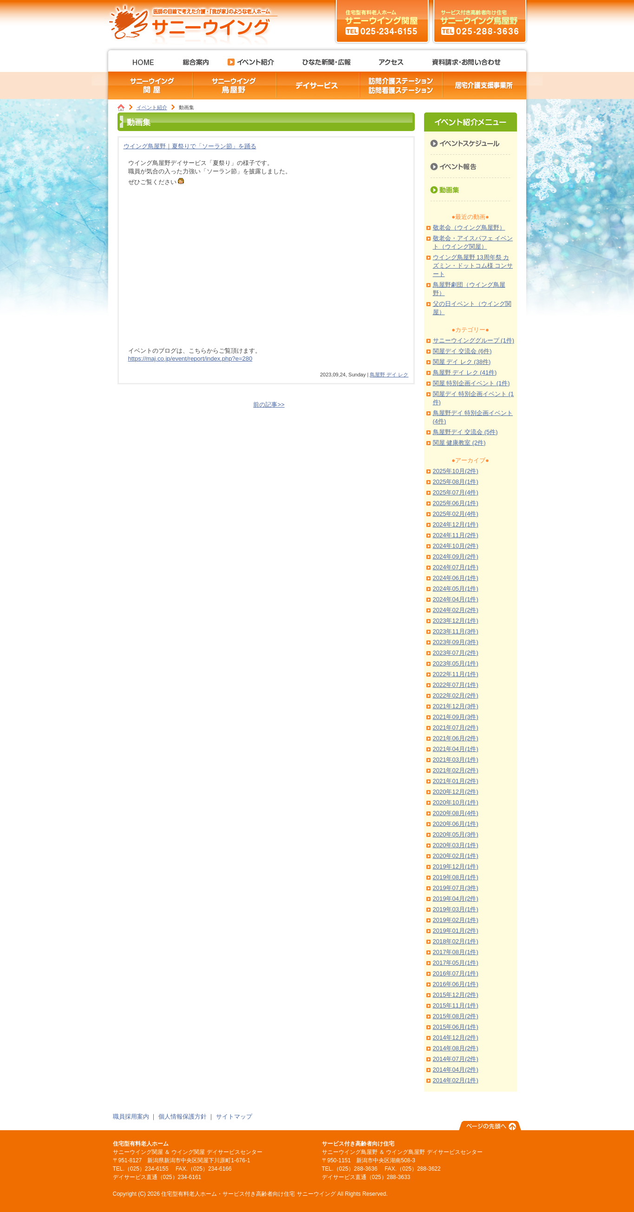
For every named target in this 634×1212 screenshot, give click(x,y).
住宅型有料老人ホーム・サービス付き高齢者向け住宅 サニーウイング (196, 21)
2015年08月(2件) (455, 1016)
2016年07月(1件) (455, 973)
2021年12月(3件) (455, 706)
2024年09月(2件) (455, 556)
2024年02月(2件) (455, 609)
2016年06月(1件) (455, 984)
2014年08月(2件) (455, 1048)
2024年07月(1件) (455, 567)
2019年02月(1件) (455, 919)
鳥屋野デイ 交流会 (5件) (465, 431)
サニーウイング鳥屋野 (479, 21)
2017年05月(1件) (455, 962)
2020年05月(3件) (455, 834)
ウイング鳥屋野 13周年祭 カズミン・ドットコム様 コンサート (473, 265)
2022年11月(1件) (455, 674)
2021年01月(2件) (455, 780)
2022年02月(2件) (455, 695)
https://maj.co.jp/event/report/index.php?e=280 (190, 358)
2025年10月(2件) (455, 471)
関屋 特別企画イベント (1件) (471, 383)
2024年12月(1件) (455, 524)
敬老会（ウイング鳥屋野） (469, 227)
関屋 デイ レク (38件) (462, 361)
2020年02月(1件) (455, 855)
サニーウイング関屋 (382, 21)
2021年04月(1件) (455, 748)
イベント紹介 (152, 107)
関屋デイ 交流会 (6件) (462, 351)
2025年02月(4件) (455, 513)
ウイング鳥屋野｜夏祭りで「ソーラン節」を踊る (190, 146)
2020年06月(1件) (455, 823)
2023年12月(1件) (455, 620)
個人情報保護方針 (182, 1116)
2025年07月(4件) (455, 492)
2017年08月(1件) (455, 952)
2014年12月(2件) (455, 1037)
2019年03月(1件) (455, 909)
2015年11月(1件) (455, 1005)
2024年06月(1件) (455, 577)
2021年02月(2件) (455, 770)
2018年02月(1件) (455, 941)
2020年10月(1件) (455, 802)
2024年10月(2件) (455, 545)
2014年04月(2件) (455, 1069)
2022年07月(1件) (455, 684)
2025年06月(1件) (455, 503)
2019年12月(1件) (455, 866)
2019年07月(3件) (455, 887)
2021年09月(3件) (455, 716)
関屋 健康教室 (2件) (459, 442)
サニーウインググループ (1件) (474, 340)
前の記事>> (268, 404)
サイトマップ (234, 1116)
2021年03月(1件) (455, 759)
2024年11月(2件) (455, 535)
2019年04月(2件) (455, 898)
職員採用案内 (131, 1116)
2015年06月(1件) (455, 1026)
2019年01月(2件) (455, 930)
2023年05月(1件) (455, 663)
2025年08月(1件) (455, 481)
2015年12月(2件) (455, 994)
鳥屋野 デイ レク (389, 374)
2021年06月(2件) (455, 738)
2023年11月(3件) (455, 631)
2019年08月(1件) (455, 877)
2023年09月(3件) (455, 642)
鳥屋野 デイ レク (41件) (465, 372)
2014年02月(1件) (455, 1080)
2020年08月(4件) (455, 813)
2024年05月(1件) (455, 588)
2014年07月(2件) (455, 1058)
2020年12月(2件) (455, 791)
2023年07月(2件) (455, 652)
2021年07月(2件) (455, 727)
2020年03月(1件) (455, 845)
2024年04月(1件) (455, 599)
